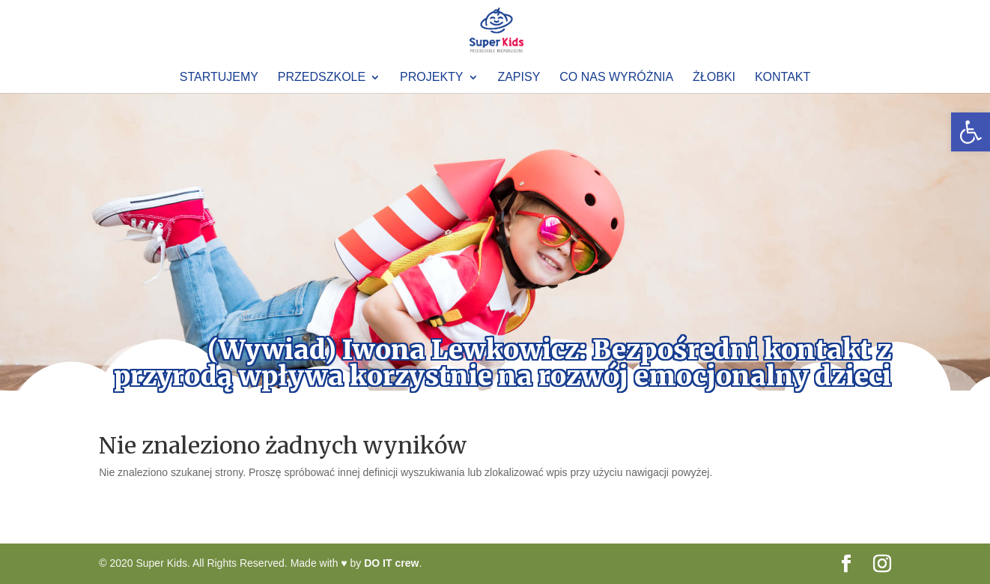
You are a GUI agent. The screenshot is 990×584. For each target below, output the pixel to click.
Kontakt (782, 77)
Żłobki (714, 77)
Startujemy (219, 77)
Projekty (431, 77)
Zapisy (518, 77)
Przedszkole (321, 77)
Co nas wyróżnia (616, 77)
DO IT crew (391, 563)
